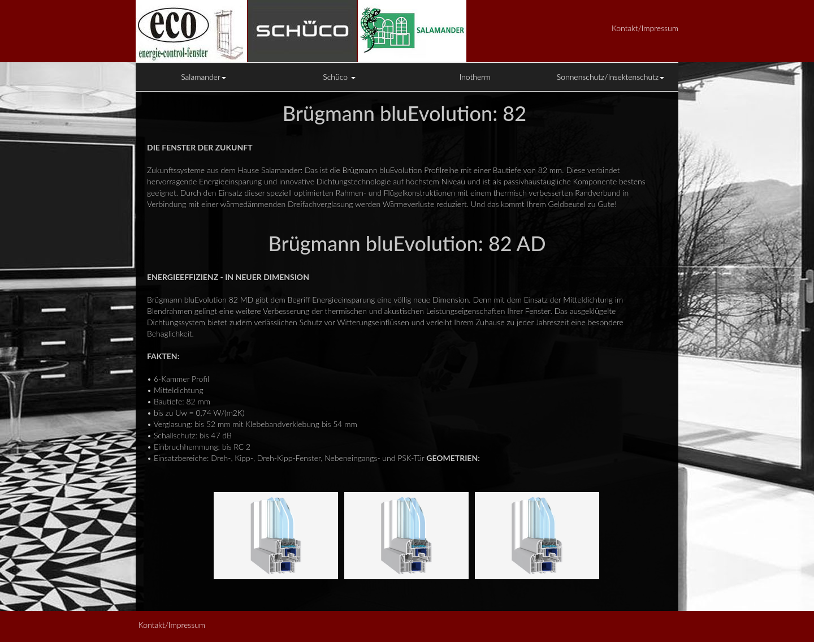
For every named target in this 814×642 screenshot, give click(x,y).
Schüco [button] (339, 76)
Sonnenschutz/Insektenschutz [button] (611, 76)
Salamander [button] (203, 76)
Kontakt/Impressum (645, 28)
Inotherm (475, 76)
